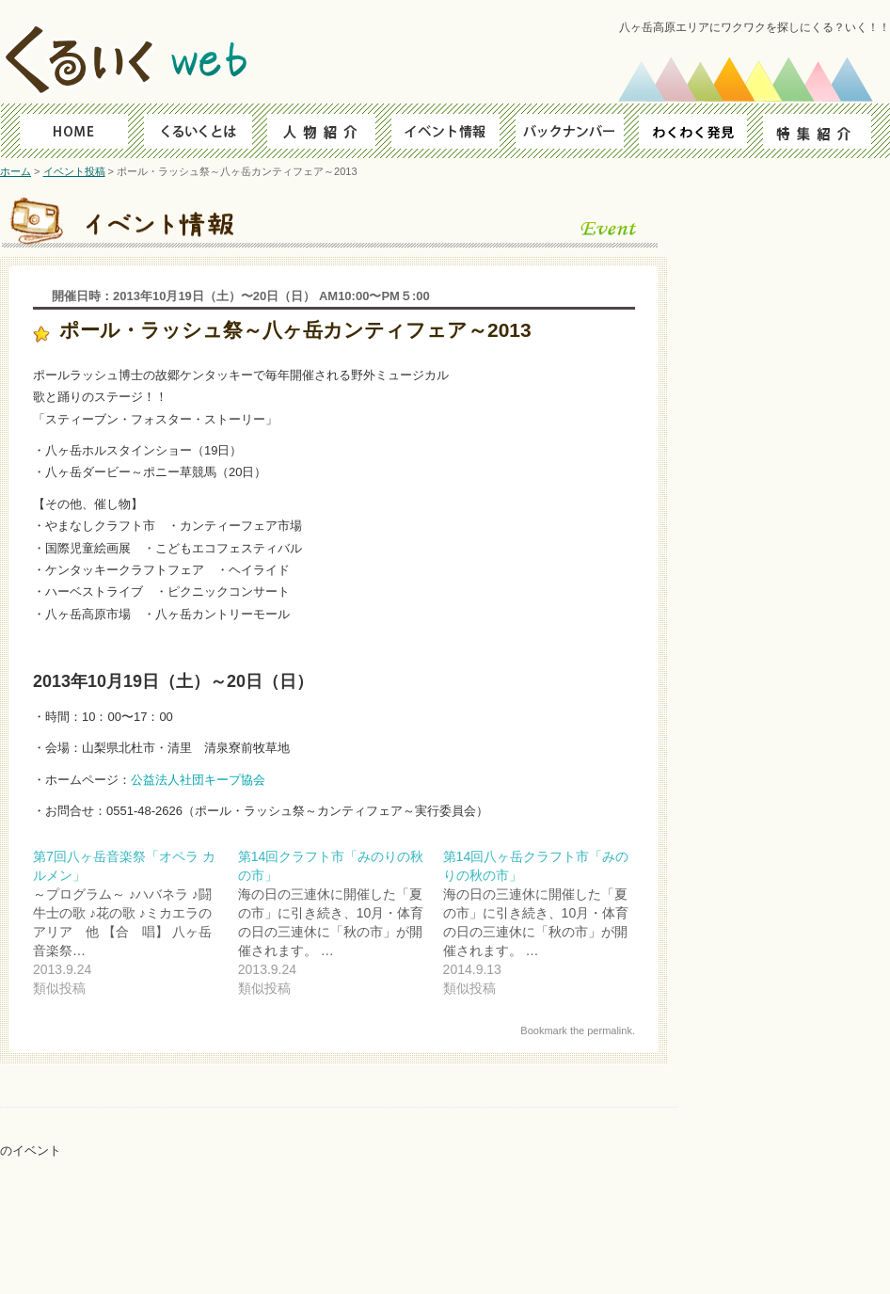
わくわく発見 (699, 131)
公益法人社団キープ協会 (198, 780)
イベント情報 (445, 131)
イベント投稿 (74, 171)
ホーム (15, 171)
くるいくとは (191, 131)
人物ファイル (318, 131)
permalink (609, 1030)
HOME (64, 131)
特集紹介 (826, 131)
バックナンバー (572, 131)
